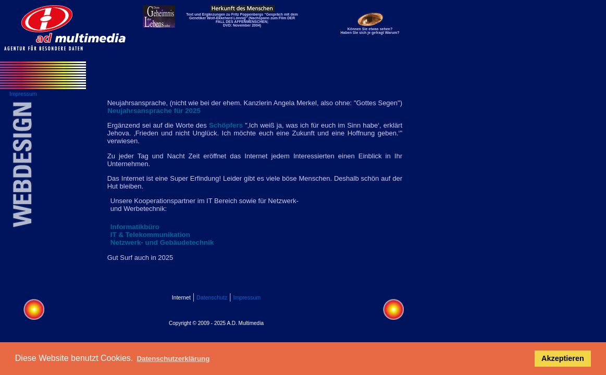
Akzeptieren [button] (562, 358)
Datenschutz (211, 297)
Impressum (247, 297)
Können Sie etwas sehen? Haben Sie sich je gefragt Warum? (370, 30)
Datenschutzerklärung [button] (173, 358)
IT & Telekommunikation (150, 235)
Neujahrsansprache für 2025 (154, 111)
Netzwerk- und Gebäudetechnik (162, 242)
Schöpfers (226, 125)
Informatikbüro (134, 227)
